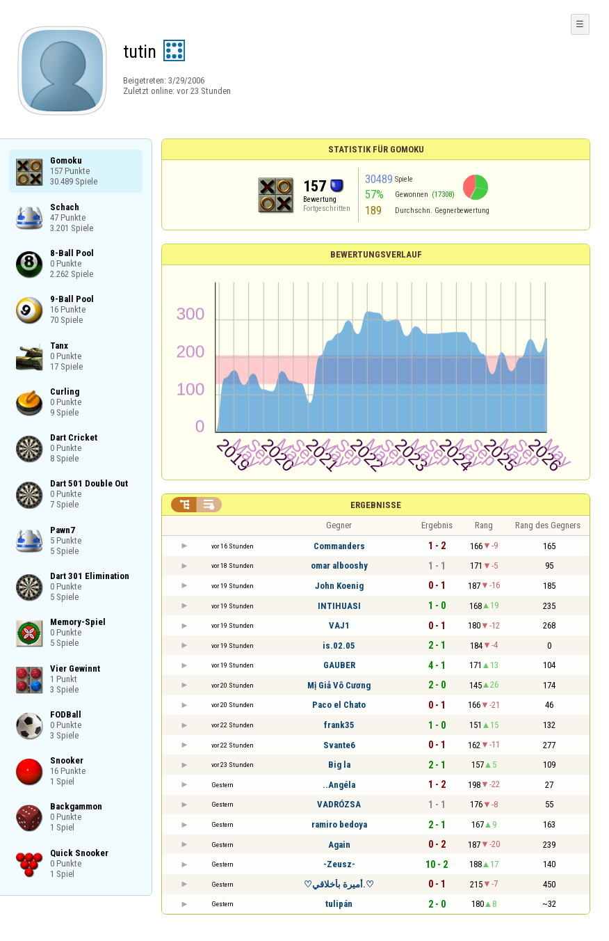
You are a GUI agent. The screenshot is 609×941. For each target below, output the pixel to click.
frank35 (339, 725)
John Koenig (339, 585)
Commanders (339, 546)
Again (339, 844)
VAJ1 (339, 625)
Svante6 (339, 745)
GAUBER (339, 665)
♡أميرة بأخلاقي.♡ (339, 884)
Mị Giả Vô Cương (339, 685)
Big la (339, 764)
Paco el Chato (339, 704)
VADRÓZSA (339, 804)
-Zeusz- (339, 864)
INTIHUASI (339, 606)
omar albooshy (339, 565)
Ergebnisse (375, 505)
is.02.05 (339, 645)
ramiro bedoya (339, 824)
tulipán (338, 904)
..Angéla (339, 785)
